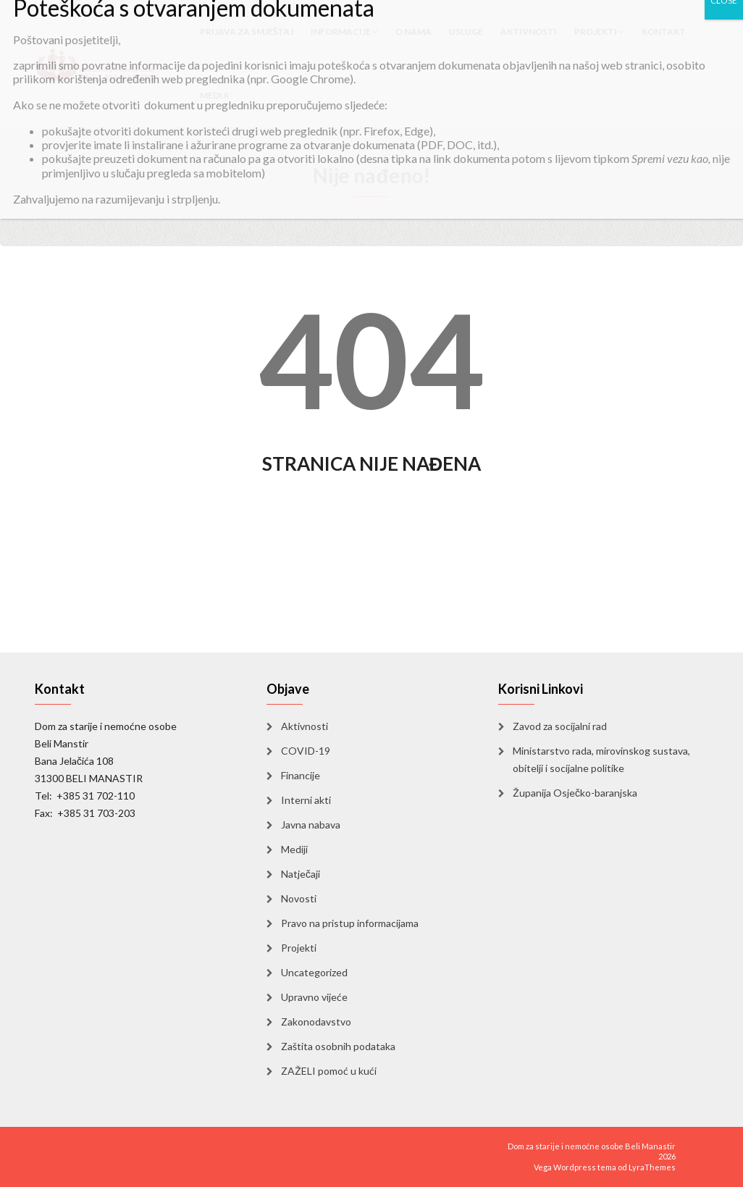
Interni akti (306, 800)
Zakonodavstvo (316, 1021)
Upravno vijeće (314, 997)
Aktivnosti (304, 726)
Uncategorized (314, 972)
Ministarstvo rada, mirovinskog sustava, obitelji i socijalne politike (601, 759)
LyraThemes (652, 1167)
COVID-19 (305, 751)
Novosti (298, 898)
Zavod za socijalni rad (560, 726)
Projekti (298, 947)
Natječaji (300, 874)
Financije (300, 775)
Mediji (214, 95)
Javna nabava (310, 824)
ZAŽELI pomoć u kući (329, 1071)
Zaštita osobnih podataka (338, 1046)
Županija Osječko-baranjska (575, 793)
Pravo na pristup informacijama (350, 923)
